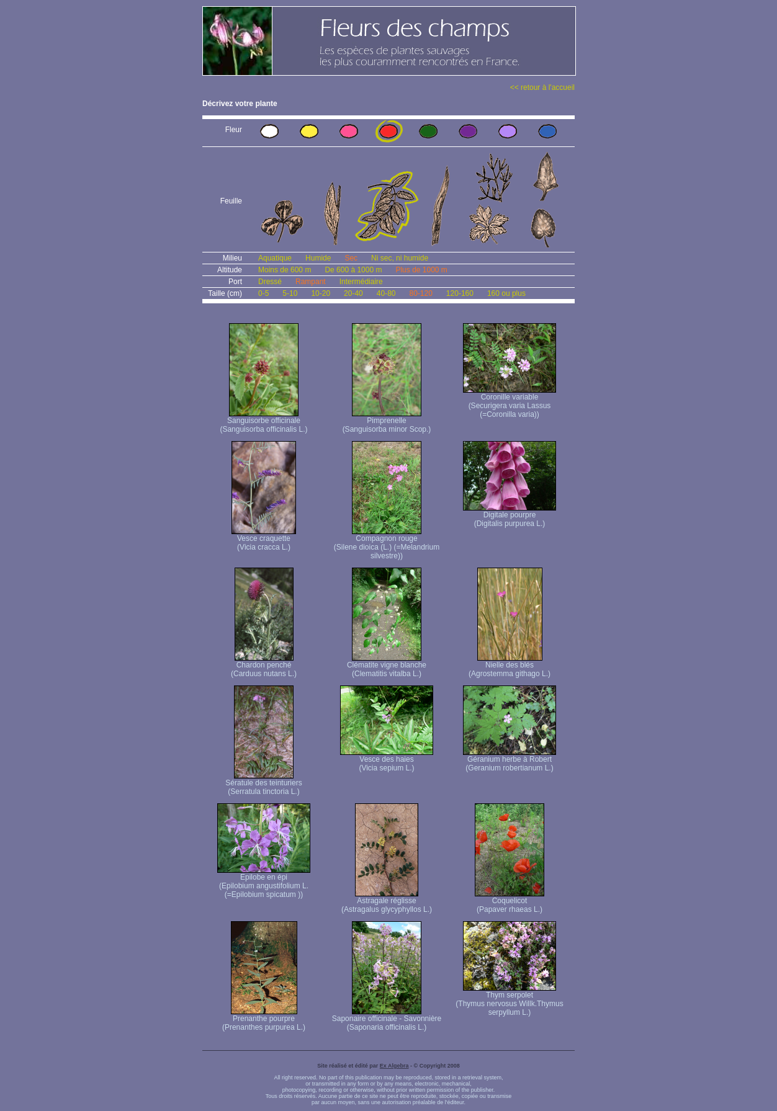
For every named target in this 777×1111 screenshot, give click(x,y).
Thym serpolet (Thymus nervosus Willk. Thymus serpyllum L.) (509, 1000)
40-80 (386, 293)
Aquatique (275, 258)
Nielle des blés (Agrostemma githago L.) (509, 666)
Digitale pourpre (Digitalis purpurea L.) (509, 516)
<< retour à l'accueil (542, 87)
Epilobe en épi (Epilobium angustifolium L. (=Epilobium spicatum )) (263, 882)
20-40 (353, 293)
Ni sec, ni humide (399, 258)
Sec (350, 258)
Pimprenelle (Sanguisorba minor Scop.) (387, 421)
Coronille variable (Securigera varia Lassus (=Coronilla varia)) (509, 402)
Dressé (270, 281)
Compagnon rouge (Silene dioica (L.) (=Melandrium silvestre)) (386, 543)
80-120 (420, 293)
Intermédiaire (361, 281)
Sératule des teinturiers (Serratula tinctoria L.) (263, 784)
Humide (318, 258)
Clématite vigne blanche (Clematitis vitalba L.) (386, 666)
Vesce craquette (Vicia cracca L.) (263, 539)
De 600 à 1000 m (353, 269)
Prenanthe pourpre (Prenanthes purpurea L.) (263, 1019)
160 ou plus (506, 293)
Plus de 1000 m (421, 269)
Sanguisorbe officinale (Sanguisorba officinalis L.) (263, 421)
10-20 (320, 293)
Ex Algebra (394, 1066)
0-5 (263, 293)
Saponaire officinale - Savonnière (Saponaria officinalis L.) (387, 1019)
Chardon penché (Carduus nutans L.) (264, 666)
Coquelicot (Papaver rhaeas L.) (509, 902)
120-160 (460, 293)
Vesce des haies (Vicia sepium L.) (386, 760)
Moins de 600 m (284, 269)
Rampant (310, 281)
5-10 (289, 293)
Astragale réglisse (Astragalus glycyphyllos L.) (386, 902)
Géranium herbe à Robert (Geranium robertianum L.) (509, 760)
